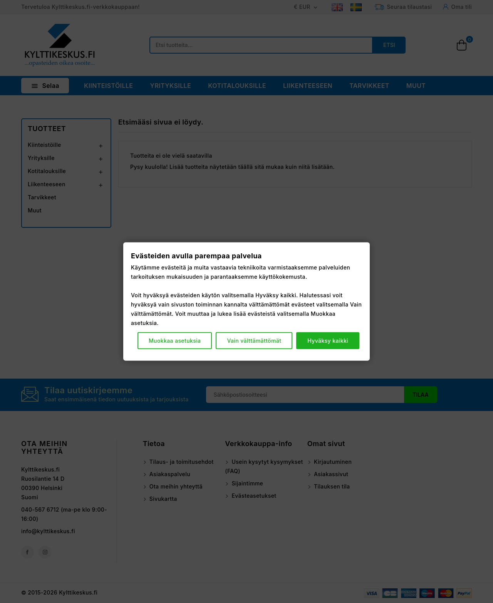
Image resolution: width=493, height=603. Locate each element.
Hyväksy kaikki (327, 340)
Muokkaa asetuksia (175, 340)
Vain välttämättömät (254, 340)
